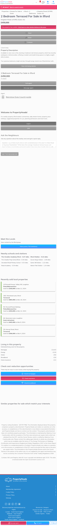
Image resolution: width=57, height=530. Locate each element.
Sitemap (8, 498)
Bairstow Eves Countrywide (18, 97)
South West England (11, 519)
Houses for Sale (37, 509)
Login (53, 2)
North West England (14, 517)
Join (48, 2)
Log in (28, 123)
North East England (14, 515)
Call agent (28, 83)
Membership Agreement (13, 489)
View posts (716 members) (28, 246)
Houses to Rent (48, 509)
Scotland (21, 519)
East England (18, 513)
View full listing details (28, 66)
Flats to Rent (47, 511)
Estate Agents (40, 513)
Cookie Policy (10, 492)
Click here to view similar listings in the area (32, 27)
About (8, 486)
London (7, 511)
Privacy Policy (10, 495)
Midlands (9, 513)
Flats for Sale (38, 511)
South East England (17, 511)
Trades (48, 513)
